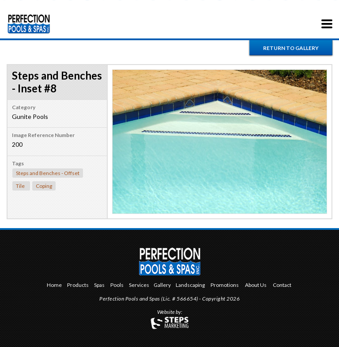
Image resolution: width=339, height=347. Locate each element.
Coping (44, 186)
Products (78, 285)
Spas (99, 285)
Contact (282, 285)
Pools (117, 285)
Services (139, 285)
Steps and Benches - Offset (47, 173)
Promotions (225, 285)
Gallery (162, 285)
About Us (256, 285)
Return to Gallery (291, 48)
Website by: (169, 312)
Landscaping (190, 285)
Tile (20, 186)
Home (54, 285)
